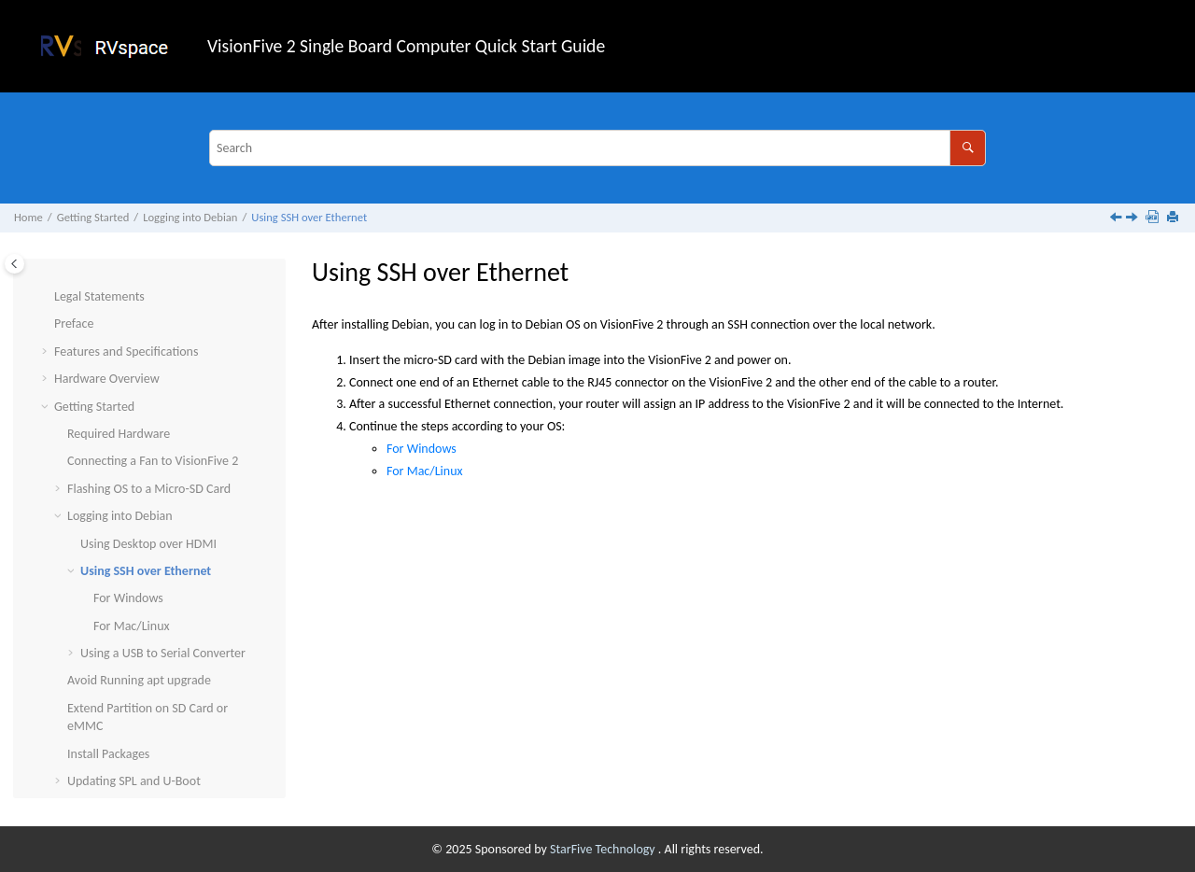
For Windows (128, 552)
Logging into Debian (190, 217)
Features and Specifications (126, 306)
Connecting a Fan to (152, 415)
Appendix (79, 763)
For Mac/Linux (131, 580)
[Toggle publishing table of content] (14, 264)
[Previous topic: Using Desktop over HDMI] (1117, 219)
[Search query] (597, 148)
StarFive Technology (604, 849)
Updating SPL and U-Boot (134, 735)
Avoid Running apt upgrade (139, 634)
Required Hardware (118, 388)
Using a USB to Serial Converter (163, 607)
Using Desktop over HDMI (148, 498)
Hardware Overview (107, 333)
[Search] (967, 148)
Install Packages (108, 708)
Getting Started (93, 217)
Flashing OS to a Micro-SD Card (149, 443)
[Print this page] (1174, 218)
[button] (46, 278)
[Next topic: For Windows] (1133, 219)
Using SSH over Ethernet (309, 217)
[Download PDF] (1153, 218)
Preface (73, 278)
